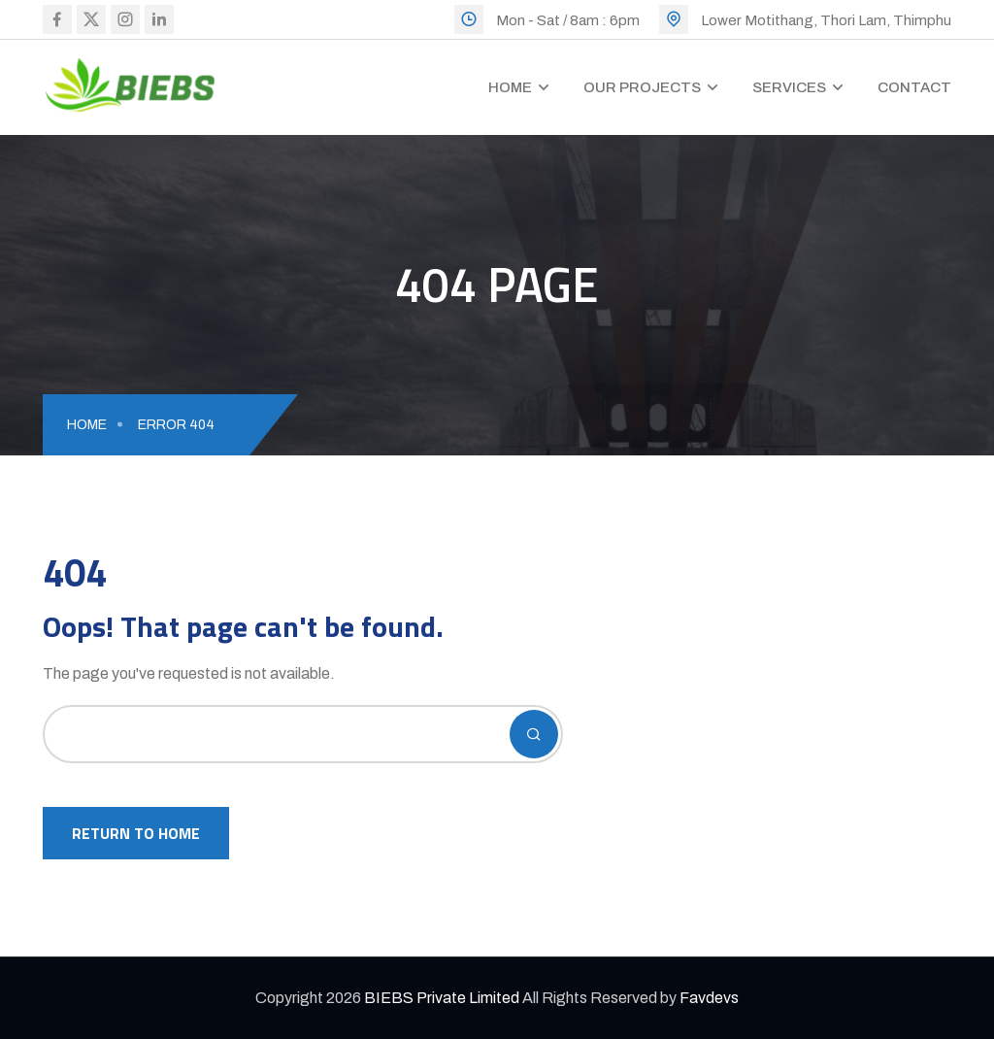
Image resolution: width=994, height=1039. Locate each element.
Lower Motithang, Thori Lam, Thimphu (826, 20)
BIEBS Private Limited (441, 997)
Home (510, 87)
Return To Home (136, 833)
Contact (914, 87)
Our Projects (642, 87)
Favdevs (709, 997)
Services (789, 87)
